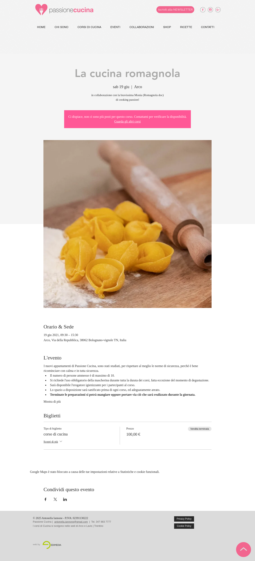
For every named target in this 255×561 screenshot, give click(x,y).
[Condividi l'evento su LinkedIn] (65, 499)
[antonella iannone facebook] (202, 9)
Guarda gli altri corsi (127, 121)
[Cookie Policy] (184, 526)
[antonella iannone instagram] (210, 9)
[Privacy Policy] (184, 519)
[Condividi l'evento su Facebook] (45, 499)
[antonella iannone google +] (218, 9)
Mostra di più (52, 401)
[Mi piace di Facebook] (213, 522)
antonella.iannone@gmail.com (71, 521)
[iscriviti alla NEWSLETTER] (175, 9)
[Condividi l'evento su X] (55, 499)
